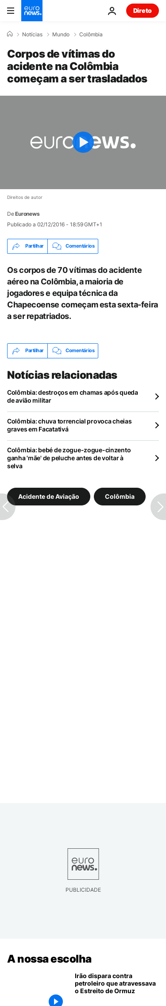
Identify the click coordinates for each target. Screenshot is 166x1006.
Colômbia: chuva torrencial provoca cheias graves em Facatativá (69, 425)
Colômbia (91, 34)
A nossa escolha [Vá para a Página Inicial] (49, 958)
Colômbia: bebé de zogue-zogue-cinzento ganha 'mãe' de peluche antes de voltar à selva (69, 458)
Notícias (32, 34)
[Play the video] (83, 142)
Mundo (60, 34)
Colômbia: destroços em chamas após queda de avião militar (72, 396)
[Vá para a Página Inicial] (31, 10)
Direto (142, 10)
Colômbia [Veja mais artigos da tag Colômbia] (120, 496)
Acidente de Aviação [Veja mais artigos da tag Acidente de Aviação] (48, 496)
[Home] (9, 34)
